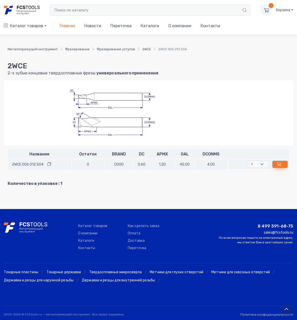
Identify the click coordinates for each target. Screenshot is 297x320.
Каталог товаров (23, 25)
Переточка (120, 25)
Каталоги (150, 25)
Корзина (283, 10)
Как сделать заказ (143, 226)
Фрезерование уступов (116, 49)
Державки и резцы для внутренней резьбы (118, 280)
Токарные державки (63, 272)
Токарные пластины (21, 272)
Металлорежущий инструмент (33, 49)
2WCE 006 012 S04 (27, 164)
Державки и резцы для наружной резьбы (39, 280)
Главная (67, 25)
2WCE (146, 49)
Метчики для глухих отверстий (176, 272)
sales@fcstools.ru (278, 232)
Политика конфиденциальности (266, 314)
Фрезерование (77, 49)
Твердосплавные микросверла (115, 272)
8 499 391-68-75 (275, 226)
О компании (179, 25)
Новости (92, 25)
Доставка (136, 240)
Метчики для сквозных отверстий (240, 272)
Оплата (134, 233)
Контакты (210, 25)
